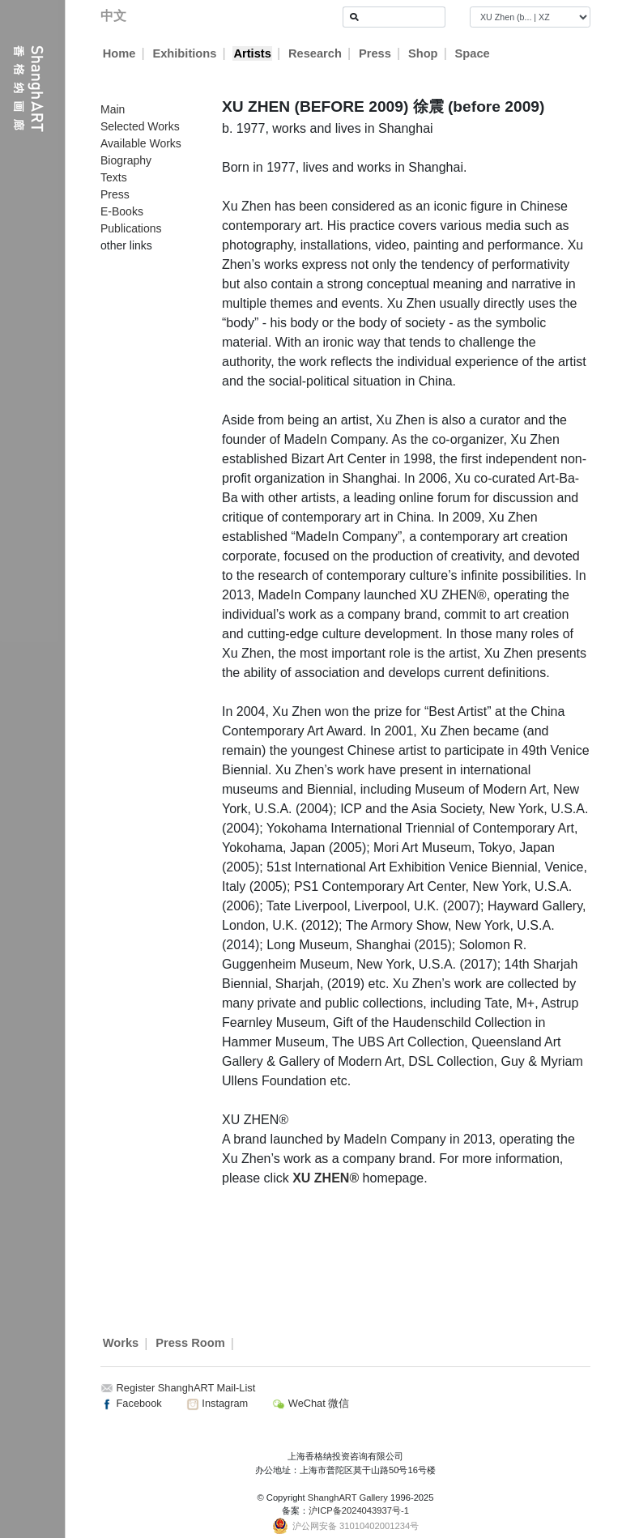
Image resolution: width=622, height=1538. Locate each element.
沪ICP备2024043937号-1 (359, 1510)
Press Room (190, 1343)
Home (119, 53)
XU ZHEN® (325, 1178)
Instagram (217, 1403)
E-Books (121, 211)
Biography (125, 160)
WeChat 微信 (310, 1403)
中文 (113, 16)
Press (375, 53)
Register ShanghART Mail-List (186, 1388)
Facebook (131, 1403)
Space (472, 53)
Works (121, 1343)
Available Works (140, 143)
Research (315, 53)
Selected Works (140, 126)
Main (112, 109)
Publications (131, 228)
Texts (113, 177)
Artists (252, 53)
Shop (423, 53)
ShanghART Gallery (348, 1497)
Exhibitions (184, 53)
